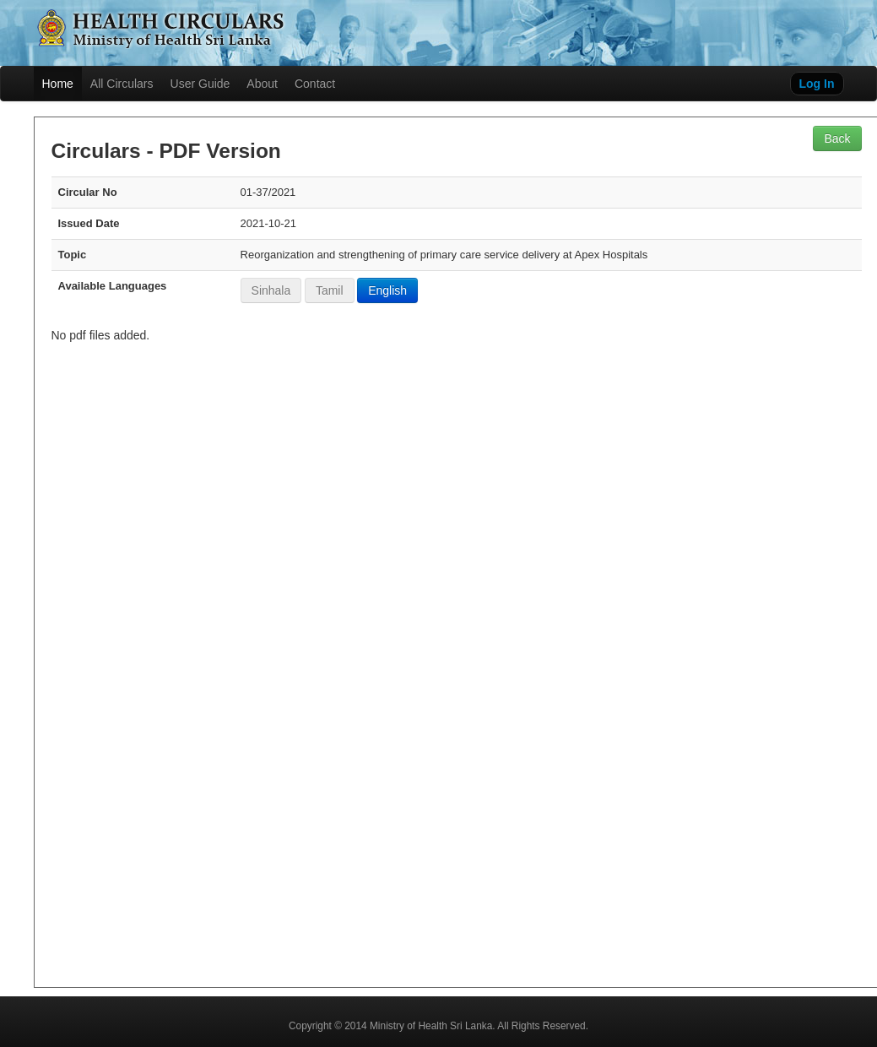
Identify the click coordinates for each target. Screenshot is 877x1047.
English (387, 290)
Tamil (330, 290)
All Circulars (122, 83)
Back (837, 138)
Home (57, 83)
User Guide (200, 83)
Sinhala (271, 290)
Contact (315, 83)
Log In (817, 83)
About (262, 83)
